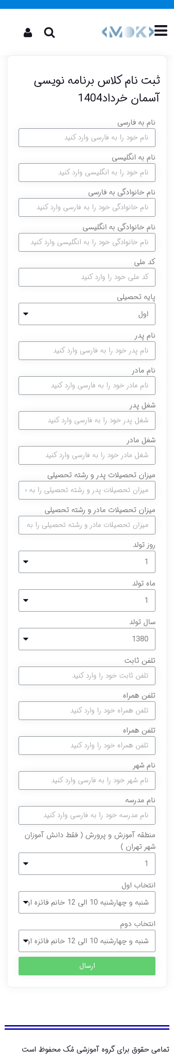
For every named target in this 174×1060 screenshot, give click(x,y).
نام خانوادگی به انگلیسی (119, 227)
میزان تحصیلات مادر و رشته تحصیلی (100, 510)
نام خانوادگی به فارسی (121, 192)
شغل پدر (142, 405)
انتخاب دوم (137, 924)
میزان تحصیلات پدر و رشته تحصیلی (101, 475)
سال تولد (142, 622)
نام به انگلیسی (133, 157)
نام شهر (144, 765)
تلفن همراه (139, 695)
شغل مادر (141, 440)
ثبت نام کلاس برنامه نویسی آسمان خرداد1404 (97, 89)
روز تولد (144, 545)
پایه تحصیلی (136, 297)
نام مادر (143, 370)
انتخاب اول (138, 885)
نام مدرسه (140, 800)
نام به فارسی (136, 122)
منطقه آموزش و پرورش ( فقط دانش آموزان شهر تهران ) (90, 841)
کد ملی (144, 262)
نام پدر (145, 335)
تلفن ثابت (139, 661)
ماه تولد (143, 583)
